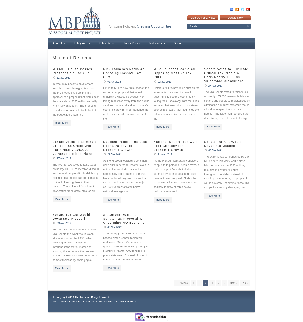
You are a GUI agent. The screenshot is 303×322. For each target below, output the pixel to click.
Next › (233, 282)
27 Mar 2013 (215, 85)
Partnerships (156, 43)
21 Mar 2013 (114, 154)
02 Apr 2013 (114, 81)
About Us (59, 43)
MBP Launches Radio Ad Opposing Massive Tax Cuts (124, 73)
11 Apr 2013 (63, 77)
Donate (178, 43)
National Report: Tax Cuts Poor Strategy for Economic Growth (125, 145)
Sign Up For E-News (202, 17)
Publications (107, 43)
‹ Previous (182, 282)
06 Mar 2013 (114, 227)
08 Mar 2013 (215, 150)
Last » (245, 282)
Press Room (131, 43)
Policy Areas (82, 43)
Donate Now (235, 17)
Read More (61, 122)
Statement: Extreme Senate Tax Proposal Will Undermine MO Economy (124, 218)
